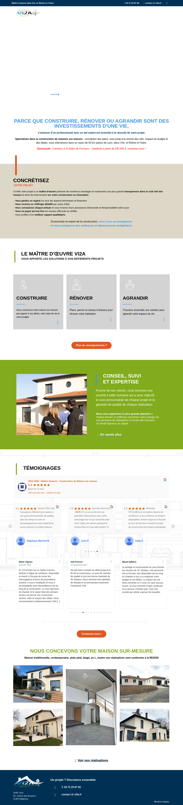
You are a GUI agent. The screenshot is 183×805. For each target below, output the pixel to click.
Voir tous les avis (36, 492)
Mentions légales (161, 795)
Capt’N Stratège (162, 801)
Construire (58, 11)
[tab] (160, 26)
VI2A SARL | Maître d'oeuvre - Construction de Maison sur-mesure (62, 481)
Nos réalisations (141, 11)
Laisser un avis (53, 492)
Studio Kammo (134, 801)
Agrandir (92, 11)
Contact (163, 11)
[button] (15, 583)
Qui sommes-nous (114, 11)
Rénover (76, 11)
